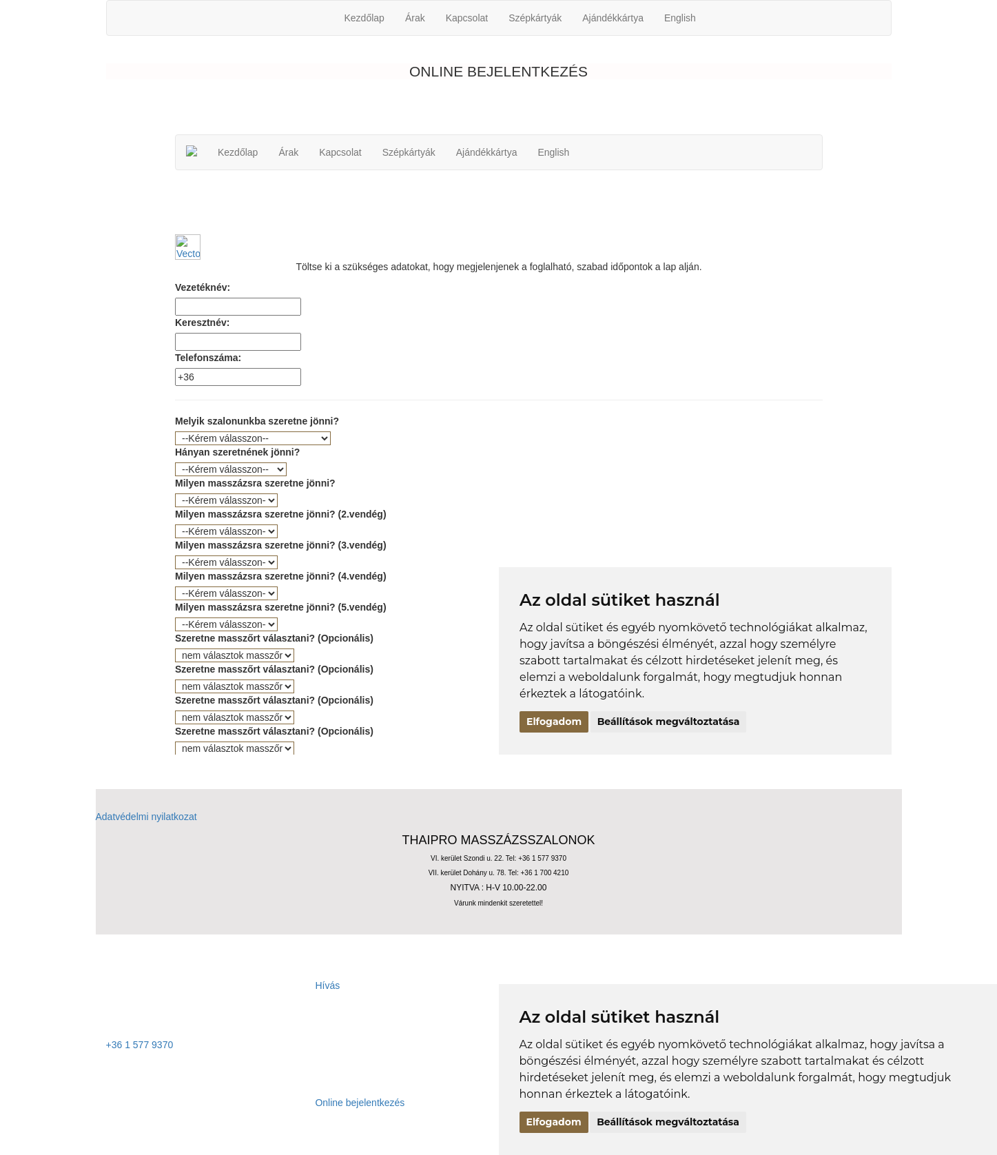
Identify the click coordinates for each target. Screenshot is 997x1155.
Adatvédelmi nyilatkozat (146, 816)
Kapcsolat (467, 17)
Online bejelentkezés (255, 1102)
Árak (415, 17)
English (680, 17)
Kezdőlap (364, 17)
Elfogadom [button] (554, 1122)
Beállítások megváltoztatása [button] (668, 1122)
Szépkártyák (535, 17)
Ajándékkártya (613, 17)
